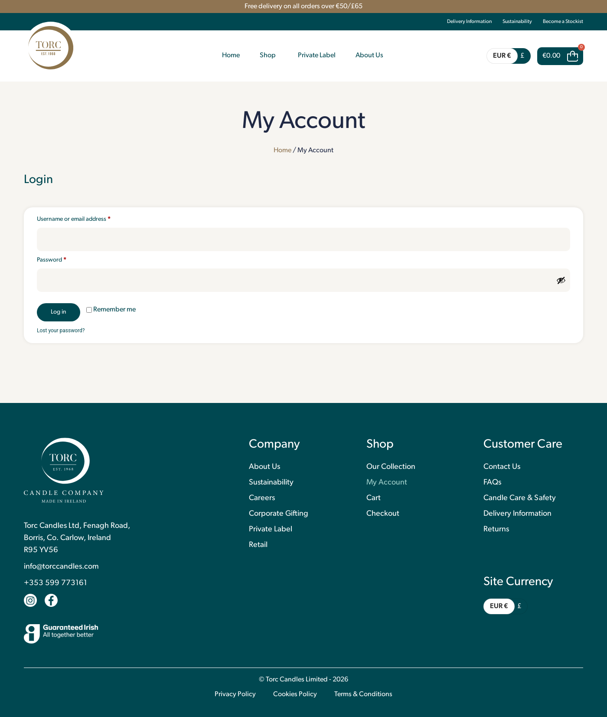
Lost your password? (61, 330)
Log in (58, 312)
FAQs (492, 482)
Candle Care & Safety (519, 498)
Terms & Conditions (363, 694)
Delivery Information (469, 21)
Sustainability (517, 21)
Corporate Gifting (278, 514)
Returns (496, 529)
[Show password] (561, 280)
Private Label (270, 529)
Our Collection (390, 467)
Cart (373, 498)
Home (282, 150)
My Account (386, 482)
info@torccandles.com (61, 567)
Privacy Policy (235, 694)
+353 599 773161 (55, 583)
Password (63, 259)
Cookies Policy (295, 694)
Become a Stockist (563, 21)
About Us (264, 467)
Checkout (382, 514)
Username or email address (85, 219)
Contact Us (501, 467)
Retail (258, 545)
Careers (262, 498)
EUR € (502, 55)
